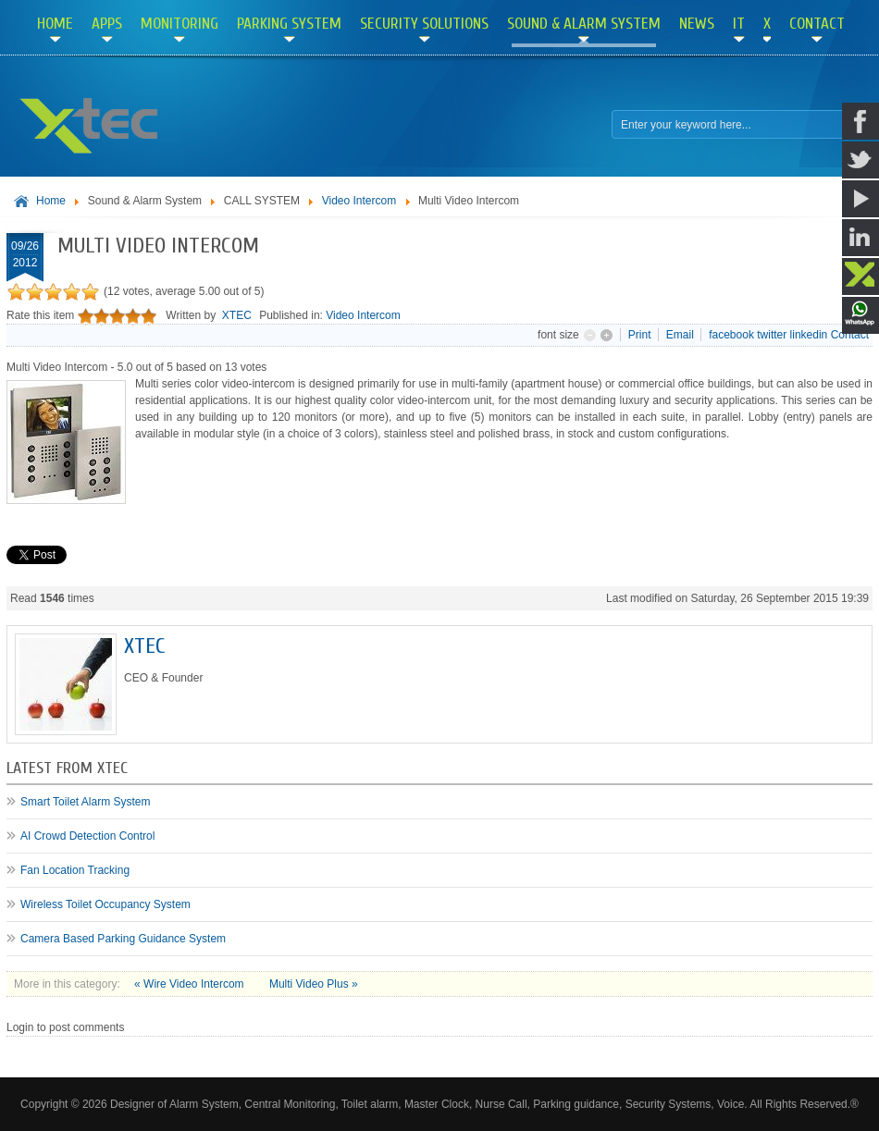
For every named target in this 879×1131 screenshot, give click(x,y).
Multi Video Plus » (313, 983)
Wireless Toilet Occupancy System (105, 904)
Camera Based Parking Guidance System (123, 938)
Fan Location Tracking (75, 870)
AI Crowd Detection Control (87, 836)
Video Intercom (359, 200)
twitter (771, 334)
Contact (850, 334)
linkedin (809, 334)
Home (51, 200)
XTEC (237, 315)
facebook (731, 334)
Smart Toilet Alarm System (85, 801)
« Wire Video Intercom (190, 983)
